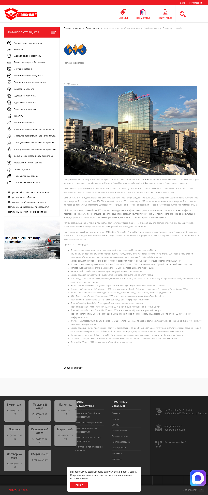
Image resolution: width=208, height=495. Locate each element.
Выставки (117, 453)
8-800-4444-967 (173, 413)
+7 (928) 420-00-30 (40, 416)
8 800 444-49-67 (40, 460)
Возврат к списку (73, 367)
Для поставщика (120, 436)
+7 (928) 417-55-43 (14, 437)
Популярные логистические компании (27, 212)
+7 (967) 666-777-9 (175, 410)
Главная (116, 413)
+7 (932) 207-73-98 (65, 437)
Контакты (117, 459)
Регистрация (195, 3)
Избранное (190, 490)
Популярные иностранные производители (29, 207)
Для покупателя (119, 430)
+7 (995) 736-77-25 (65, 412)
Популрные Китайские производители (27, 202)
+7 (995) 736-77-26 (14, 412)
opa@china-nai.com (175, 429)
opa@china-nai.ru (174, 426)
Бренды (123, 17)
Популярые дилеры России (21, 197)
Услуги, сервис (119, 447)
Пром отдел (143, 17)
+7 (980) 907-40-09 (14, 465)
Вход (182, 3)
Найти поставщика (121, 442)
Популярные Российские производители (28, 192)
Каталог (116, 419)
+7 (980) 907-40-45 (40, 441)
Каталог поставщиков (32, 32)
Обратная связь (16, 490)
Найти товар (165, 17)
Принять (79, 485)
